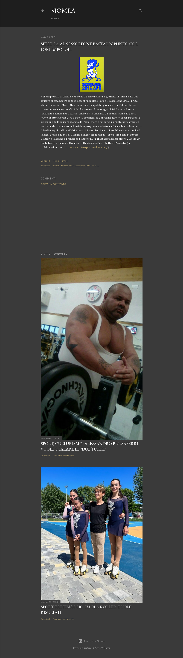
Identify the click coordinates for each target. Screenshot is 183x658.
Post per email (60, 160)
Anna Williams (102, 647)
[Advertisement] (92, 219)
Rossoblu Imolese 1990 (62, 165)
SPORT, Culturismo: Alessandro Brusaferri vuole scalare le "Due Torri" (89, 446)
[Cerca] (140, 9)
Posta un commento (53, 184)
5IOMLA (63, 10)
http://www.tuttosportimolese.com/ (86, 147)
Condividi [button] (45, 160)
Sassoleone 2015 (83, 165)
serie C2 (95, 165)
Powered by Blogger (91, 641)
